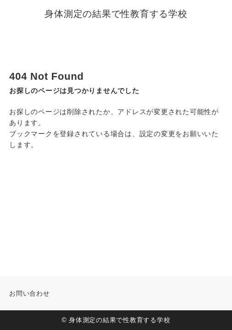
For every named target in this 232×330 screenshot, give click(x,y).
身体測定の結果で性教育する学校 (115, 13)
